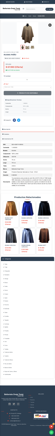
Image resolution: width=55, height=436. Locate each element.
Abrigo (5, 278)
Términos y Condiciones (35, 425)
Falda (5, 286)
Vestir (29, 16)
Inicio (24, 16)
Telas (5, 264)
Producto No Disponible (27, 93)
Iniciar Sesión (10, 2)
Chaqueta (6, 271)
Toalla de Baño (8, 352)
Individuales (7, 374)
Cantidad (7, 76)
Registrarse (28, 2)
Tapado (6, 320)
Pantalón (6, 275)
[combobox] (27, 87)
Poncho (6, 304)
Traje (5, 267)
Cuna (5, 345)
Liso (5, 341)
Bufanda (6, 308)
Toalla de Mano (8, 360)
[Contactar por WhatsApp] (51, 432)
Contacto (45, 2)
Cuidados (5, 134)
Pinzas (5, 334)
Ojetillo (5, 327)
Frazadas (6, 338)
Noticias (31, 407)
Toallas (5, 349)
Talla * (6, 84)
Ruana (34, 16)
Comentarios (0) (7, 139)
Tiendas (31, 402)
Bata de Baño (7, 367)
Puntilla (6, 316)
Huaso (5, 294)
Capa (5, 312)
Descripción (6, 129)
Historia (31, 404)
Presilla (5, 331)
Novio (5, 290)
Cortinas (6, 324)
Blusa (5, 282)
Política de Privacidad (47, 425)
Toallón (6, 356)
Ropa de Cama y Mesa (10, 371)
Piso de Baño (7, 363)
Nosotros (31, 399)
